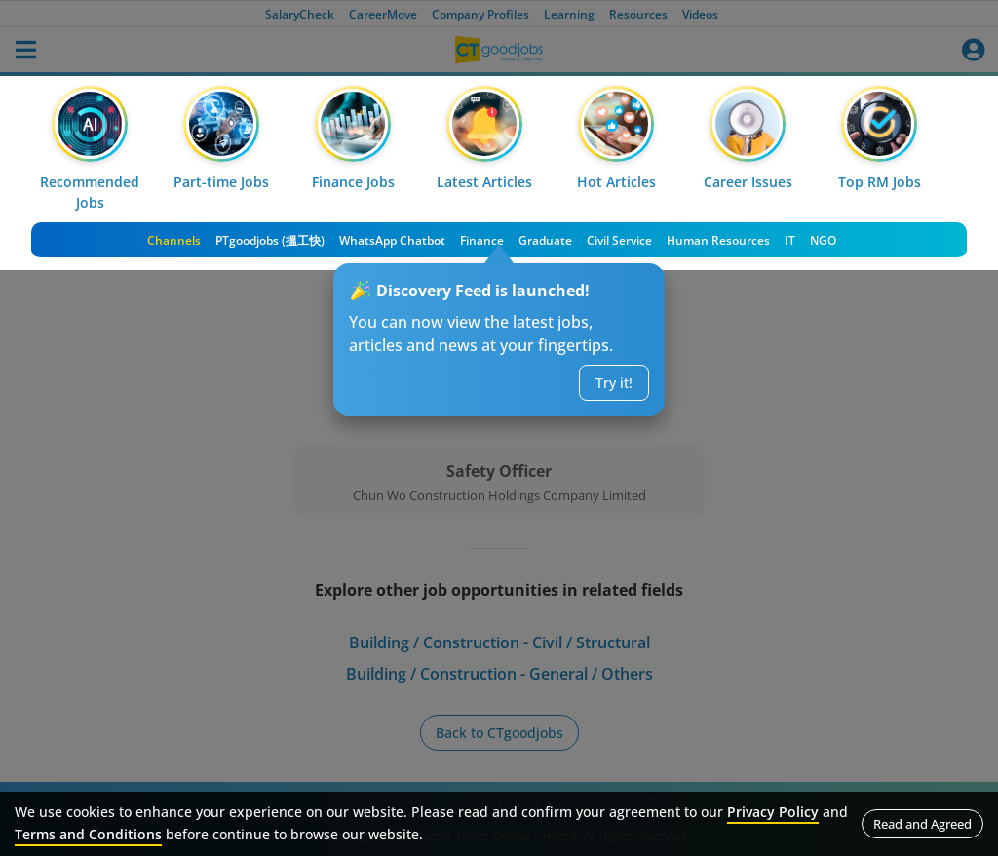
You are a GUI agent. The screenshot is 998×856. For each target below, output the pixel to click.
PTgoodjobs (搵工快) (270, 240)
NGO (823, 240)
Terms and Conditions (88, 834)
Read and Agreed (922, 824)
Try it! (614, 382)
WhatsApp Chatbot (392, 240)
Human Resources (718, 240)
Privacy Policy (773, 811)
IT (790, 240)
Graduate (545, 240)
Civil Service (619, 240)
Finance (482, 240)
